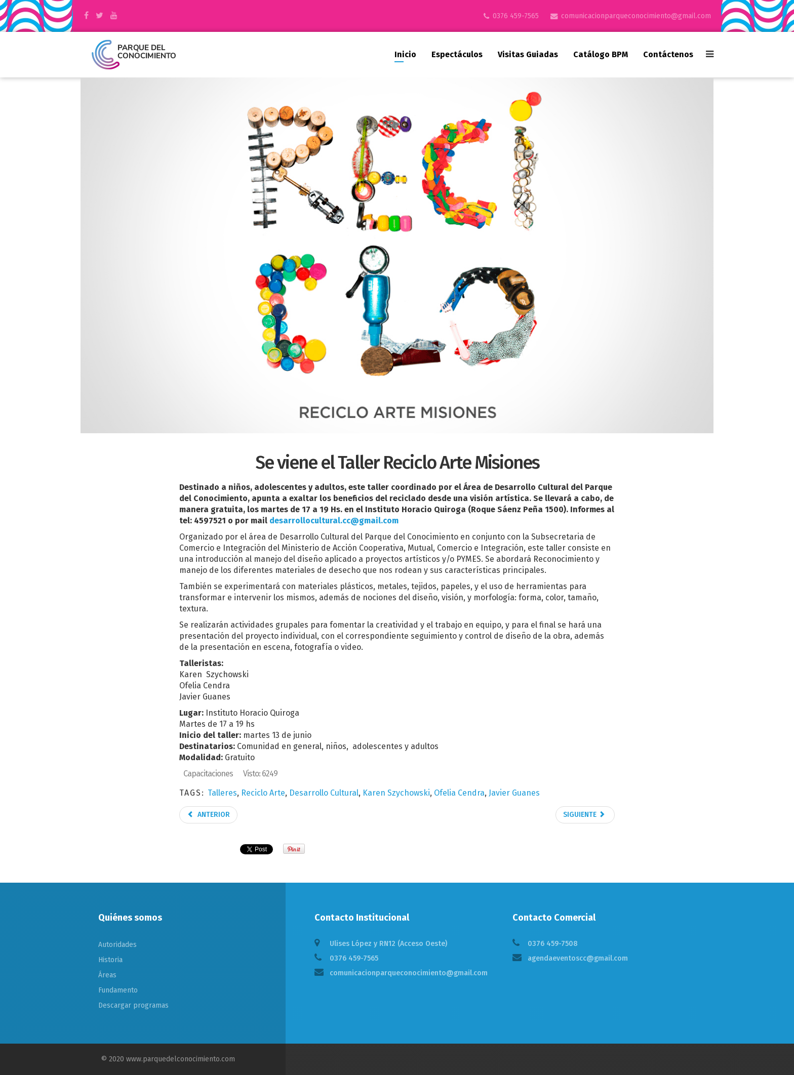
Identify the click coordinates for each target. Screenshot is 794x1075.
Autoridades (117, 944)
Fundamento (118, 990)
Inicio (405, 54)
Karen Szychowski (396, 793)
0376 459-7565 (516, 16)
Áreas (107, 975)
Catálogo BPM (600, 54)
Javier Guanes (514, 793)
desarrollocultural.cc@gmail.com (334, 520)
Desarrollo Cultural (324, 793)
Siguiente (584, 814)
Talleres (222, 793)
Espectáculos (457, 54)
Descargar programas (133, 1005)
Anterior (208, 814)
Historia (110, 960)
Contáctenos (668, 54)
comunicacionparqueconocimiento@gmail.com (636, 16)
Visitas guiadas (528, 54)
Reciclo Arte (263, 793)
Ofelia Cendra (459, 793)
